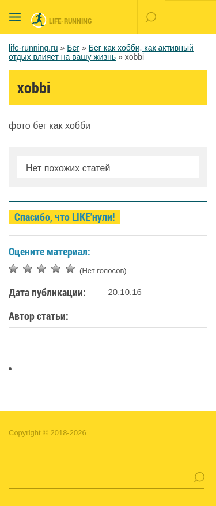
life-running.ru (33, 47)
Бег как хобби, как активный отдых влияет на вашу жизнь (101, 52)
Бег (73, 47)
